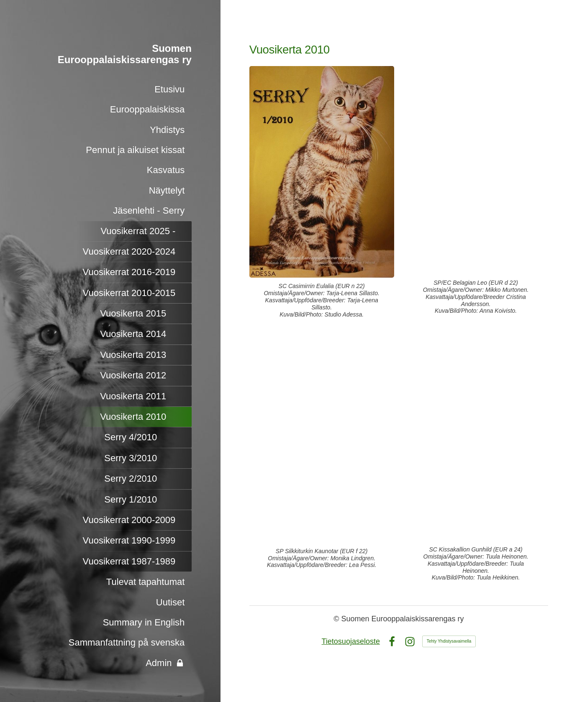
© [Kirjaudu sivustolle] (337, 619)
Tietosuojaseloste (351, 641)
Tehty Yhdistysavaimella (449, 641)
